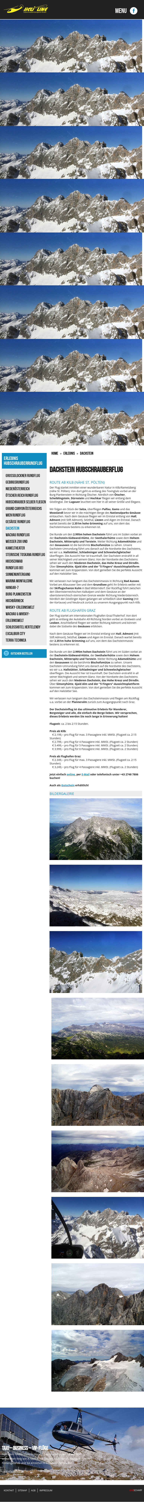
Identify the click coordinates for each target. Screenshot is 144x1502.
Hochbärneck (15, 600)
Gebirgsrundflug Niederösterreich (18, 485)
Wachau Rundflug (18, 535)
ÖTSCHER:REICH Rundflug (22, 495)
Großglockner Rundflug (23, 475)
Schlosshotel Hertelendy (23, 627)
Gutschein (68, 785)
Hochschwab (14, 561)
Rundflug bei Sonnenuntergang (18, 571)
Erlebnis (70, 453)
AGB (33, 1490)
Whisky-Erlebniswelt (20, 607)
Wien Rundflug (15, 515)
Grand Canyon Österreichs (24, 508)
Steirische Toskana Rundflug (25, 554)
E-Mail (86, 774)
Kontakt (9, 1490)
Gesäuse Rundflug (18, 521)
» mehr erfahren (14, 1471)
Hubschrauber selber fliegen (26, 502)
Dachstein (12, 528)
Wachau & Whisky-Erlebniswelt (18, 617)
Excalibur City (15, 633)
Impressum (46, 1490)
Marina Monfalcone (19, 581)
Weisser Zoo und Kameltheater (16, 544)
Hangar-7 (12, 587)
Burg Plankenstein (18, 594)
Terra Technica (16, 640)
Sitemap (22, 1490)
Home (55, 453)
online (71, 774)
